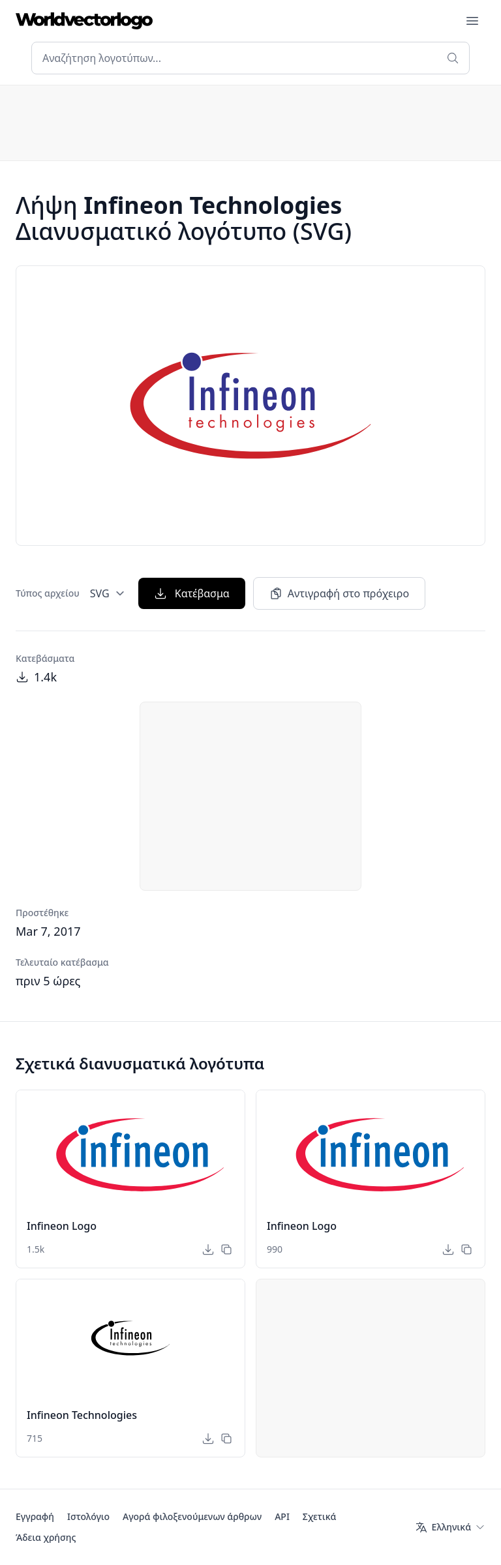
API (282, 1516)
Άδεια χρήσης (46, 1537)
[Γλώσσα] (450, 1527)
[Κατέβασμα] (208, 1249)
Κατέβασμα (192, 593)
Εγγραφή (35, 1516)
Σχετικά (320, 1516)
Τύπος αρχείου (48, 593)
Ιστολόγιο (88, 1516)
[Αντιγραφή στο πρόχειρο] (226, 1249)
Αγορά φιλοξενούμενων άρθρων (192, 1516)
